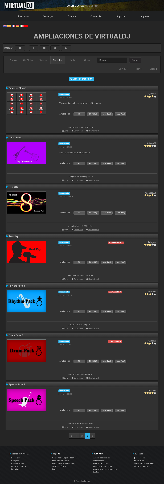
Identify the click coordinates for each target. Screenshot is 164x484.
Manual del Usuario (60, 461)
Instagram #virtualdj (144, 463)
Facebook (139, 458)
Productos (23, 16)
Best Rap (13, 236)
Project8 (13, 187)
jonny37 (152, 143)
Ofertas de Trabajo (101, 463)
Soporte (120, 16)
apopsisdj (152, 193)
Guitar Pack (15, 137)
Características (17, 463)
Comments (78, 131)
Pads (72, 60)
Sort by (123, 69)
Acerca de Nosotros (101, 458)
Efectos (43, 60)
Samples (57, 60)
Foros (54, 469)
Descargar (48, 16)
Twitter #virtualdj (142, 466)
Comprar (72, 16)
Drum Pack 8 (16, 335)
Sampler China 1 (18, 88)
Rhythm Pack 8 (17, 285)
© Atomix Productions (82, 481)
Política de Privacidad (102, 466)
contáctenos (98, 461)
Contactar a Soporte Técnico (64, 458)
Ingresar (145, 16)
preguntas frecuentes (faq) (63, 463)
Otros (87, 60)
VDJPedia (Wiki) (59, 466)
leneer (153, 94)
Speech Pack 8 (17, 384)
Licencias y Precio (18, 466)
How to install (93, 131)
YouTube (139, 461)
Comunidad (96, 16)
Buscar (135, 60)
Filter (138, 69)
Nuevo (13, 60)
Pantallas (15, 469)
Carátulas (28, 60)
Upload (153, 69)
